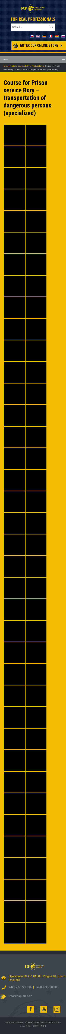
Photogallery (37, 66)
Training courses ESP (19, 66)
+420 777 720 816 (20, 987)
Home (5, 66)
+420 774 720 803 (46, 987)
